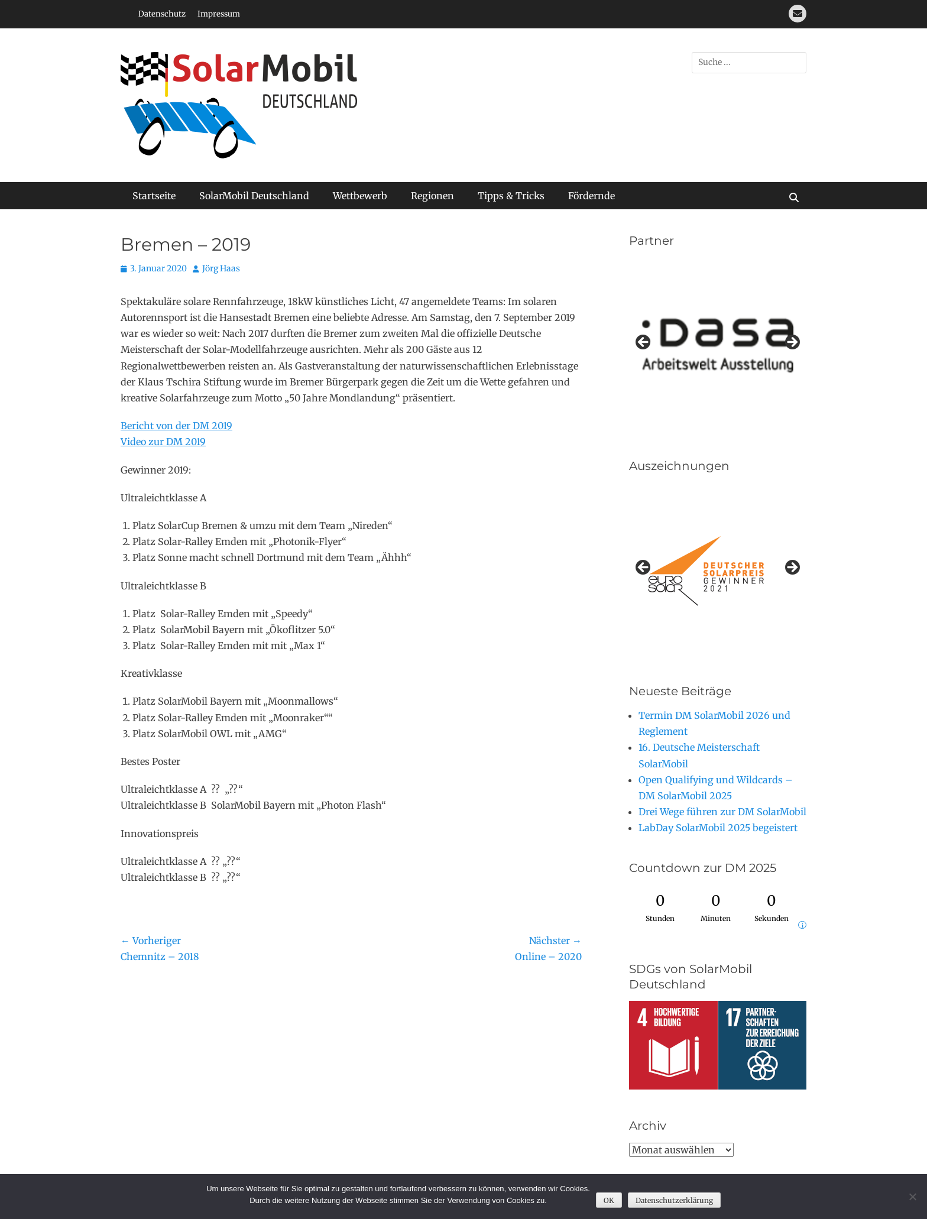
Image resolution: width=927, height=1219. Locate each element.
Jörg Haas (221, 268)
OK (609, 1200)
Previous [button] (644, 343)
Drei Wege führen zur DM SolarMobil (722, 812)
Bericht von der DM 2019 (176, 426)
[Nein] (912, 1196)
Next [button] (791, 343)
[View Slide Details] (717, 571)
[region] (717, 346)
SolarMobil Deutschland (254, 196)
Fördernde (591, 196)
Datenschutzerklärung (674, 1200)
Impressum (218, 14)
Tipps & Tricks (511, 196)
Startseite (154, 196)
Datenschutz (162, 14)
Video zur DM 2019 (163, 442)
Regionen (432, 196)
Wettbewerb (360, 196)
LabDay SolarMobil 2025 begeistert (718, 828)
